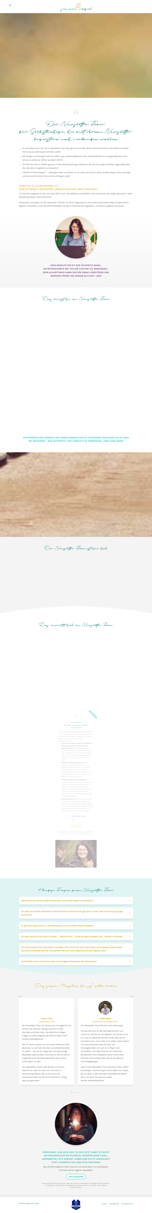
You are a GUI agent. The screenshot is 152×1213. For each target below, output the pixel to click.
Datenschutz (127, 1204)
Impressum (114, 1204)
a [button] (10, 5)
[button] (20, 996)
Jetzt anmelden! (76, 1176)
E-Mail (104, 1204)
